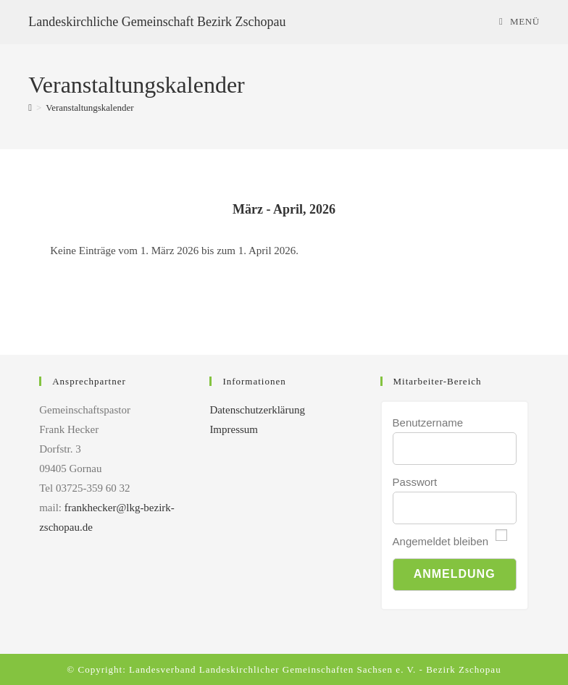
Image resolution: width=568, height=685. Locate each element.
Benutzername (428, 422)
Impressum (233, 429)
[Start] (30, 107)
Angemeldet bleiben (441, 541)
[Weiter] (482, 209)
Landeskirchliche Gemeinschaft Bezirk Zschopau (156, 21)
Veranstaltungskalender (89, 107)
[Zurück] (85, 209)
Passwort (415, 482)
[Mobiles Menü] (519, 21)
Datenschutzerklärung (257, 410)
